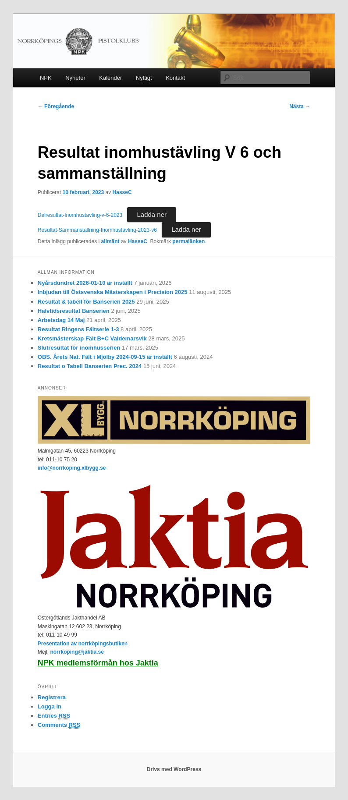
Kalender (110, 77)
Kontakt (175, 77)
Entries (54, 715)
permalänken (188, 241)
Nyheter (75, 77)
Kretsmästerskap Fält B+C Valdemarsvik (92, 338)
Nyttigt (144, 77)
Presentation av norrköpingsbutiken (83, 644)
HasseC (122, 192)
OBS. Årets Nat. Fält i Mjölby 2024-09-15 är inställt (105, 357)
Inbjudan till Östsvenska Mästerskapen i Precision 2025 (113, 292)
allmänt (110, 241)
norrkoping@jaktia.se (76, 652)
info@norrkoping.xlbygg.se (72, 468)
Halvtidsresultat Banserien (74, 311)
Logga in (49, 706)
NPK (46, 77)
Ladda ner (152, 214)
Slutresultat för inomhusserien (79, 347)
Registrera (52, 697)
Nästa (299, 106)
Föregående (56, 106)
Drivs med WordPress (174, 769)
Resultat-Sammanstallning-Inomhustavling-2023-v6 (97, 230)
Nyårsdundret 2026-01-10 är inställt (85, 283)
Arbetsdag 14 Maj (61, 320)
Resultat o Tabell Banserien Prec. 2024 (90, 366)
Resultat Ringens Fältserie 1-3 (78, 329)
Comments (59, 725)
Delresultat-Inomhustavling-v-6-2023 (80, 215)
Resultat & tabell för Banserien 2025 (86, 301)
